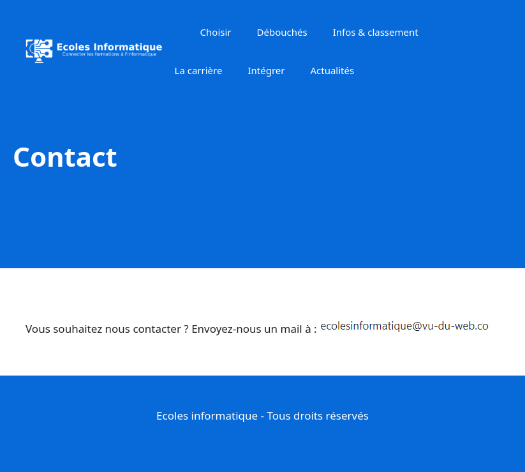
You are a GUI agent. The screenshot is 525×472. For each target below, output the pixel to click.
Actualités (332, 70)
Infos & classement (375, 32)
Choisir (216, 32)
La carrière (199, 70)
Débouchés (282, 32)
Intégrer (266, 70)
